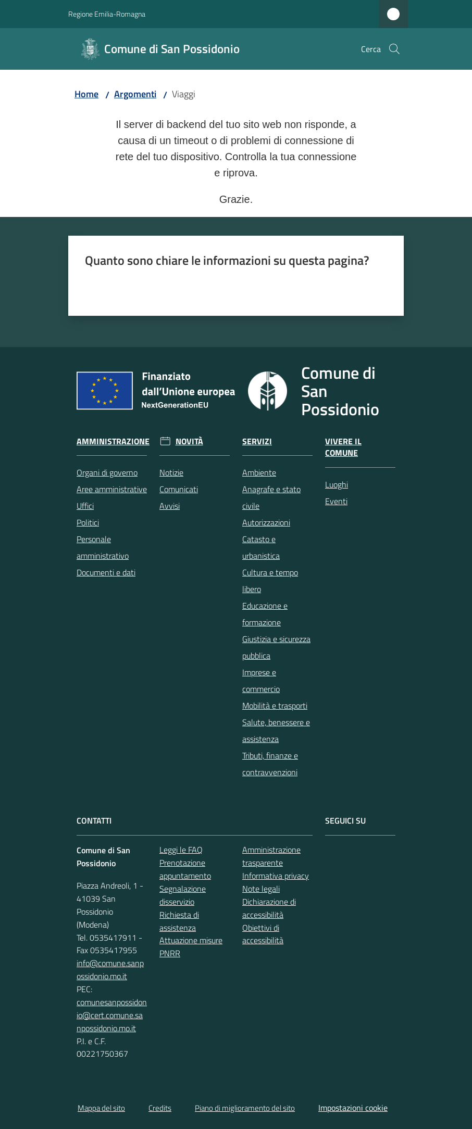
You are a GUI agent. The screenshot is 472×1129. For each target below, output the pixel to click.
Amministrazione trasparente (271, 856)
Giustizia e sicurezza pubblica (276, 647)
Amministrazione (113, 441)
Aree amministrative (112, 489)
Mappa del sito (101, 1108)
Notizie (171, 472)
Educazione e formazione (265, 613)
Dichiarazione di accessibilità (269, 908)
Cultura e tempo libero (270, 580)
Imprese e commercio (261, 680)
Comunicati (178, 489)
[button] (394, 49)
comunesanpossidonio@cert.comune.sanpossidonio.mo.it (112, 1015)
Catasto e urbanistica (261, 547)
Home (86, 94)
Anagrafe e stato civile (271, 497)
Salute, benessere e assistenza (276, 730)
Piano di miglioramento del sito (245, 1108)
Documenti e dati (106, 572)
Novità (189, 441)
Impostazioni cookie (353, 1107)
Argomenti (135, 94)
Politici (88, 522)
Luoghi (336, 484)
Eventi (336, 501)
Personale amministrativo (103, 547)
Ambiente (259, 472)
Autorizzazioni (266, 522)
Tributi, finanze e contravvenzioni (270, 763)
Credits (159, 1108)
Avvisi (169, 505)
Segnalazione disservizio (182, 895)
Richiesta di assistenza (179, 921)
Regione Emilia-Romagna (106, 13)
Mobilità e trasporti (274, 705)
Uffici (85, 505)
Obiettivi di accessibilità (262, 934)
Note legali (261, 888)
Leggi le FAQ (181, 849)
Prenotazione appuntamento (185, 869)
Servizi (257, 441)
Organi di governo (107, 472)
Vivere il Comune (343, 447)
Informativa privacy (275, 875)
